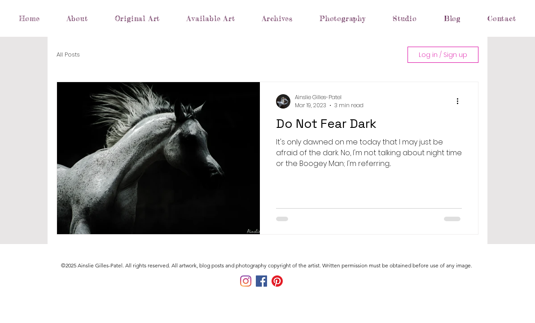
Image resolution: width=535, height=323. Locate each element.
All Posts (68, 55)
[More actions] (460, 101)
